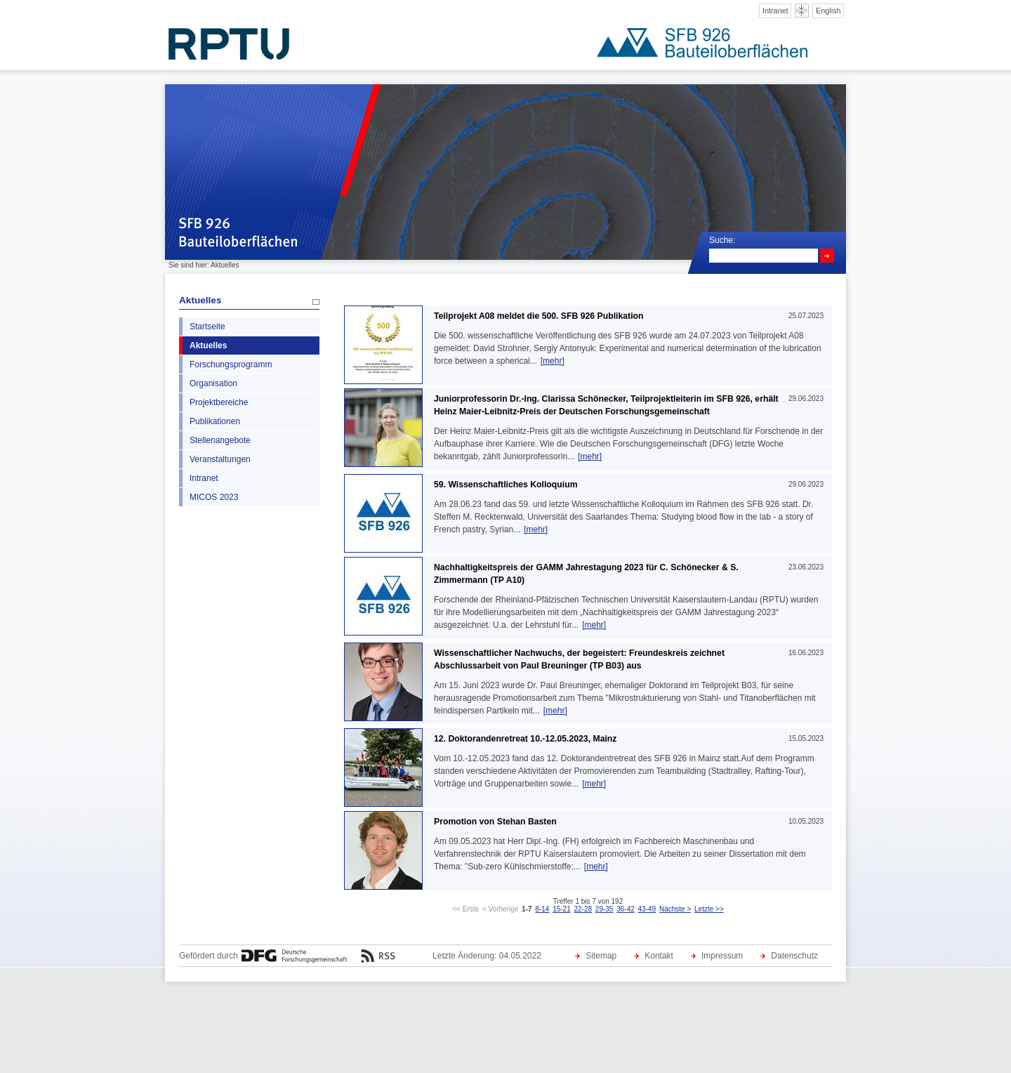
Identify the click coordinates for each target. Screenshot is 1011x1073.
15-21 (562, 909)
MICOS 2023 (214, 497)
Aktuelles (200, 300)
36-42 (625, 909)
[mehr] (552, 361)
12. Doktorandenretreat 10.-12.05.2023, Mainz (525, 739)
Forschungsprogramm (231, 364)
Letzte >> (709, 909)
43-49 (647, 909)
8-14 (542, 909)
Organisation (213, 383)
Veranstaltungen (220, 459)
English (828, 10)
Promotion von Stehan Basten (495, 822)
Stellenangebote (220, 440)
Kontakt (659, 956)
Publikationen (215, 421)
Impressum (722, 956)
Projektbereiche (219, 402)
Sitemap (601, 956)
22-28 (583, 909)
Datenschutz (794, 956)
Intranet (775, 10)
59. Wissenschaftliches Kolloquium (506, 484)
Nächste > (675, 909)
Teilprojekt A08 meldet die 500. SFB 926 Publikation (538, 316)
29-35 (604, 909)
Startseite (207, 326)
